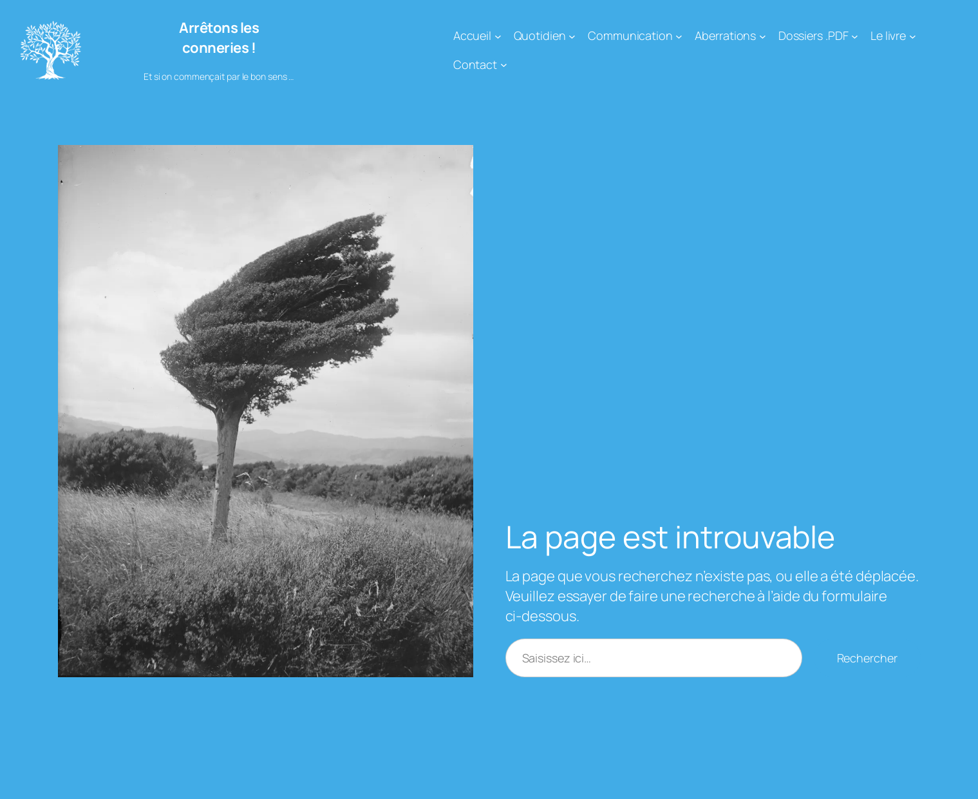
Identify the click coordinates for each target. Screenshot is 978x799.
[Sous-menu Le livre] (912, 35)
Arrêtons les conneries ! (219, 37)
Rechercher (867, 658)
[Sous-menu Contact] (503, 64)
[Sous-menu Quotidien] (572, 35)
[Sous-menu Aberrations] (762, 35)
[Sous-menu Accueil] (498, 35)
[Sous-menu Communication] (678, 35)
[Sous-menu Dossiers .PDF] (854, 35)
